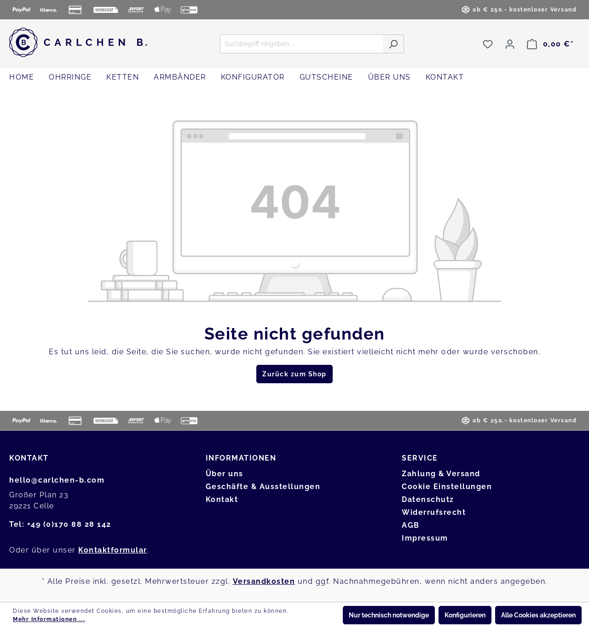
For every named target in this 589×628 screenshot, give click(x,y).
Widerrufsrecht (434, 512)
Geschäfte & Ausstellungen (263, 486)
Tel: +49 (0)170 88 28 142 (60, 524)
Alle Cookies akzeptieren (538, 615)
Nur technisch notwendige (389, 615)
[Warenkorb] (550, 44)
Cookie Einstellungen (447, 486)
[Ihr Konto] (510, 44)
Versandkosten (264, 581)
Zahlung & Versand (441, 473)
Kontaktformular (112, 550)
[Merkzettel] (488, 44)
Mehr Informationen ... (49, 619)
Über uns (224, 473)
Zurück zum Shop (294, 374)
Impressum (425, 538)
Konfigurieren (465, 615)
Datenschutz (428, 499)
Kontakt (222, 499)
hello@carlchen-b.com (56, 480)
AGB (411, 525)
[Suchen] (393, 44)
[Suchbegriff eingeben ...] (301, 44)
